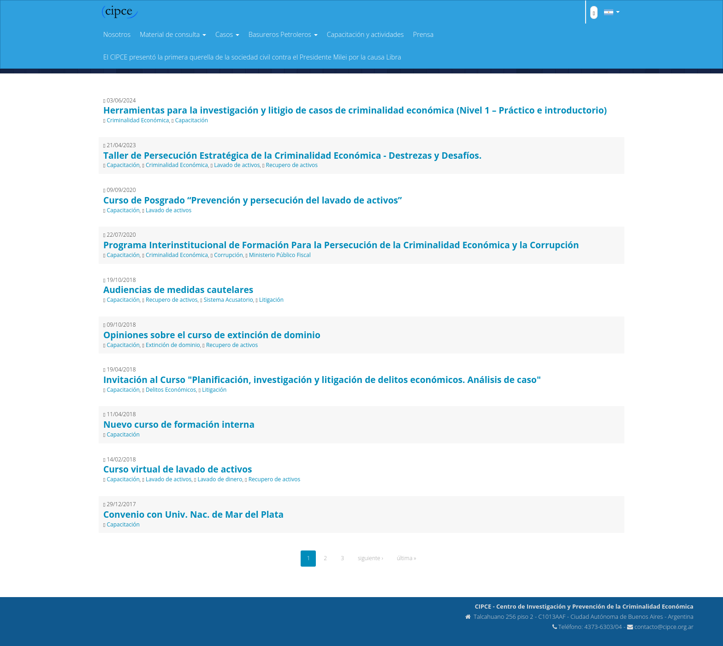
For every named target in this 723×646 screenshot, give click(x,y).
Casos (227, 34)
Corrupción (228, 255)
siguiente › (370, 558)
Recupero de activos (292, 165)
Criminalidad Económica (138, 120)
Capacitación (191, 120)
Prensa (423, 34)
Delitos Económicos (171, 390)
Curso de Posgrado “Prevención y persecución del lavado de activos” (252, 200)
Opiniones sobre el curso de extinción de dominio (211, 335)
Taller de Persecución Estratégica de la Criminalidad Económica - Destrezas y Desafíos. (292, 155)
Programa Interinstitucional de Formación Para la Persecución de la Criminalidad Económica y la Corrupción (341, 245)
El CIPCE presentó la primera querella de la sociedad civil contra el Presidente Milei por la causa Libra (252, 57)
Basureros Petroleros (283, 34)
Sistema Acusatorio (228, 300)
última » (406, 558)
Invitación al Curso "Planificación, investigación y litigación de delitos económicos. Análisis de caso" (322, 379)
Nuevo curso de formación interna (179, 424)
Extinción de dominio (173, 345)
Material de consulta (173, 34)
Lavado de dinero (219, 479)
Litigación (271, 300)
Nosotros (116, 34)
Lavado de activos (237, 165)
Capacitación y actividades (365, 34)
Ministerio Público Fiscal (280, 255)
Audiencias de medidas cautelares (178, 289)
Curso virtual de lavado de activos (177, 469)
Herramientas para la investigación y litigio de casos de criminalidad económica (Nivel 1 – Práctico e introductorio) (355, 110)
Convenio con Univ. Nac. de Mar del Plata (193, 514)
